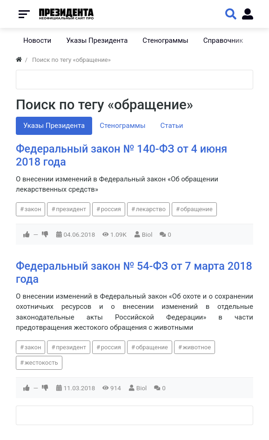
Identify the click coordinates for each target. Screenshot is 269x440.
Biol (147, 234)
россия (111, 209)
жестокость (41, 362)
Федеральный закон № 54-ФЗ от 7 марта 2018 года (134, 273)
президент (71, 209)
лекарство (151, 209)
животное (196, 347)
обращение (197, 209)
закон (33, 209)
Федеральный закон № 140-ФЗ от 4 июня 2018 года (121, 155)
